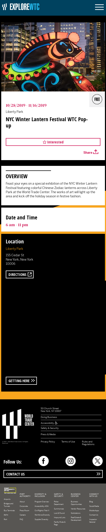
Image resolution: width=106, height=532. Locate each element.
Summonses (59, 509)
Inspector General (93, 520)
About (22, 502)
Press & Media (48, 434)
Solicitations (75, 513)
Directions (17, 274)
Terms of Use (68, 441)
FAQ (21, 519)
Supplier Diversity (41, 519)
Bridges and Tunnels (8, 504)
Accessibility (49, 423)
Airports (7, 499)
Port (5, 519)
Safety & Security (50, 428)
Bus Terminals (9, 511)
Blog (91, 502)
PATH (6, 515)
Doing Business (49, 417)
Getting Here (19, 380)
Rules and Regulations (88, 443)
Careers (23, 515)
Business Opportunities (76, 503)
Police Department (59, 503)
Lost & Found (59, 513)
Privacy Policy (48, 441)
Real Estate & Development (76, 519)
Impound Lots (59, 518)
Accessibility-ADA (42, 506)
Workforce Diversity (42, 515)
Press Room (24, 510)
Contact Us (15, 474)
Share (87, 153)
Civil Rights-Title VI (42, 510)
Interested (55, 141)
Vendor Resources (78, 509)
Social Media (94, 506)
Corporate (24, 506)
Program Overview (42, 502)
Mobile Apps (94, 510)
